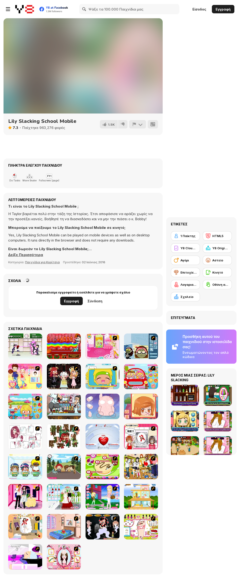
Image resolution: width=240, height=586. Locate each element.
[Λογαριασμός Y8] (185, 284)
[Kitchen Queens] (141, 436)
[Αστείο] (217, 260)
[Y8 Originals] (217, 248)
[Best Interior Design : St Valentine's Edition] (64, 526)
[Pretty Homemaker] (141, 496)
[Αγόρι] (185, 260)
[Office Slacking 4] (103, 376)
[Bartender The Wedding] (64, 406)
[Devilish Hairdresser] (64, 376)
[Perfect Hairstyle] (64, 557)
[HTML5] (217, 236)
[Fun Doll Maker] (103, 406)
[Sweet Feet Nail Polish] (141, 526)
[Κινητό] (217, 272)
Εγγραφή (223, 9)
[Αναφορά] (137, 124)
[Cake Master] (103, 466)
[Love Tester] (103, 436)
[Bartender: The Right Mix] (64, 346)
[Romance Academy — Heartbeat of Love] (25, 346)
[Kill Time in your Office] (141, 346)
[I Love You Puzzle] (64, 436)
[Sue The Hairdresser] (25, 376)
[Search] (84, 9)
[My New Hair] (25, 557)
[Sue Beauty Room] (103, 346)
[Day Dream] (25, 526)
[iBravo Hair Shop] (25, 466)
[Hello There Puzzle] (25, 436)
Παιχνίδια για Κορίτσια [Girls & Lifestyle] (42, 262)
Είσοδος (199, 9)
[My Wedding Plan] (64, 496)
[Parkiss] (64, 466)
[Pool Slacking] (25, 406)
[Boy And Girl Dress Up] (141, 466)
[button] (25, 254)
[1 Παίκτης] (185, 236)
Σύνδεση (94, 301)
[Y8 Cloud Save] (185, 248)
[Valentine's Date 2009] (25, 496)
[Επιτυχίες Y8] (185, 272)
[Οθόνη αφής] (217, 284)
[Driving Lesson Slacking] (141, 376)
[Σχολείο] (185, 296)
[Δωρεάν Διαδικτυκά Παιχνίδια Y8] (24, 9)
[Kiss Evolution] (103, 526)
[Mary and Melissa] (103, 496)
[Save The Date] (141, 406)
